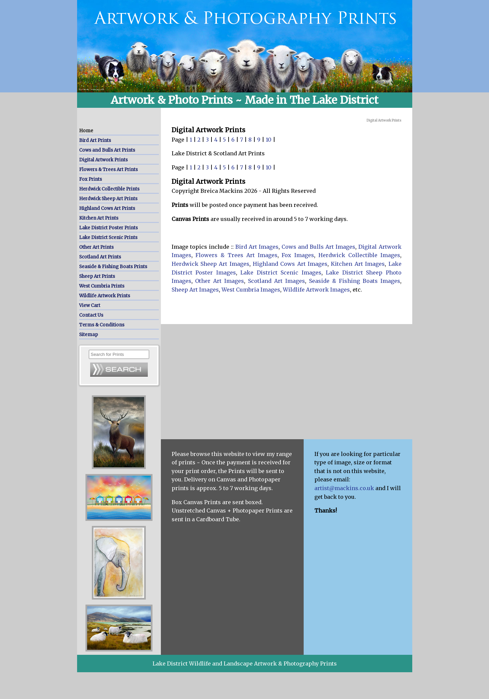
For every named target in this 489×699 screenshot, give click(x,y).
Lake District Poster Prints (108, 228)
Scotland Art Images (276, 281)
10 (269, 139)
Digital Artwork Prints (103, 160)
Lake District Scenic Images (280, 272)
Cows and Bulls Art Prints (107, 150)
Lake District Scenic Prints (108, 237)
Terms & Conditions (101, 325)
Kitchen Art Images (358, 263)
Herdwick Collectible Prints (109, 189)
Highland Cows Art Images (290, 263)
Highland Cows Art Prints (107, 208)
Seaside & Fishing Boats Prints (113, 266)
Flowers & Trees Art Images (236, 255)
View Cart (89, 305)
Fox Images (298, 255)
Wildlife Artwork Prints (104, 296)
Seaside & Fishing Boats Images (354, 281)
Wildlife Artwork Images (316, 289)
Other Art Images (219, 281)
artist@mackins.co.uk (344, 488)
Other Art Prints (96, 247)
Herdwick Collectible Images (359, 255)
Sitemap (88, 334)
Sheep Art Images (195, 289)
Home (86, 131)
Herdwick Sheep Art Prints (108, 199)
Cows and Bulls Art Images (318, 246)
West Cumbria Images (251, 289)
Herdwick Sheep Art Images (210, 263)
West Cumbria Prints (101, 286)
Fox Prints (90, 179)
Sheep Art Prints (97, 276)
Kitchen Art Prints (98, 218)
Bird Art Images (257, 246)
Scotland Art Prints (100, 257)
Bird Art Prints (95, 140)
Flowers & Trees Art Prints (108, 169)
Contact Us (91, 315)
